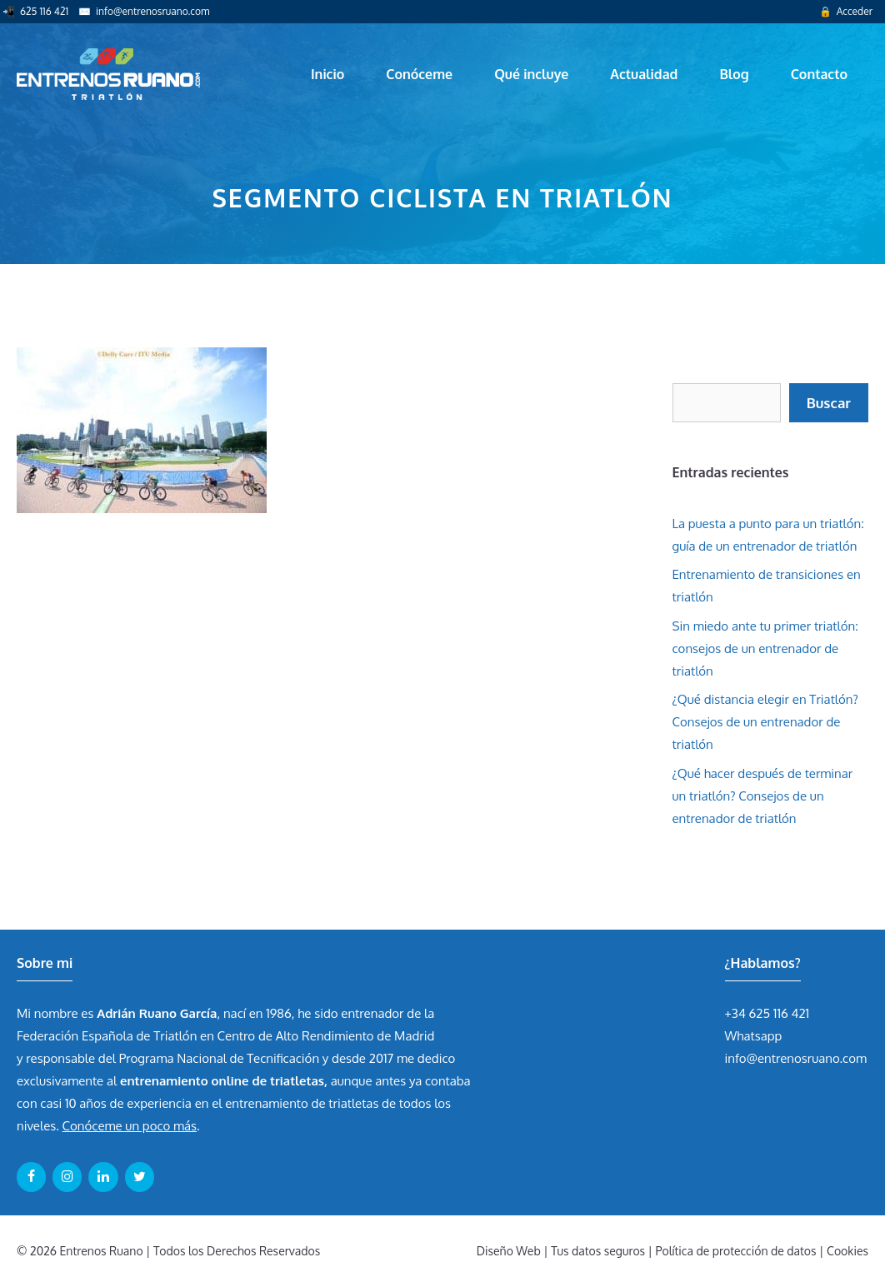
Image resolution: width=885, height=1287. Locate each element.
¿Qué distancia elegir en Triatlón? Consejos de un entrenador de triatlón (765, 721)
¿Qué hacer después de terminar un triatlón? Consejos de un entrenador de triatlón (762, 796)
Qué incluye (531, 74)
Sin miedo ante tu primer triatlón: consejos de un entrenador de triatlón (765, 648)
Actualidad (644, 74)
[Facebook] (31, 1177)
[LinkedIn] (103, 1177)
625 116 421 (44, 11)
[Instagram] (67, 1177)
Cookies (847, 1251)
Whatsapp (753, 1036)
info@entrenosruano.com (152, 11)
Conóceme (419, 74)
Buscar (829, 403)
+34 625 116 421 (767, 1013)
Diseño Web (509, 1251)
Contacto (819, 74)
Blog (733, 74)
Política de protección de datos (736, 1251)
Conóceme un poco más (129, 1126)
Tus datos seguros (598, 1251)
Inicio (327, 74)
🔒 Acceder (845, 11)
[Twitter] (139, 1177)
